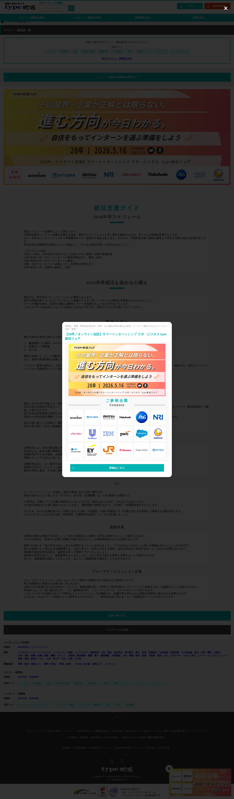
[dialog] (117, 399)
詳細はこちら (117, 467)
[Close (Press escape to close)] (225, 8)
